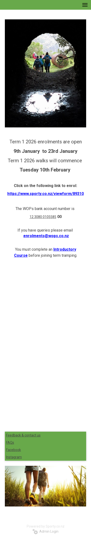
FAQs (10, 442)
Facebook (13, 450)
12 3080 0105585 (43, 217)
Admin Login (45, 531)
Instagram (14, 457)
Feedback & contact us (23, 435)
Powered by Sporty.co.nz (46, 526)
